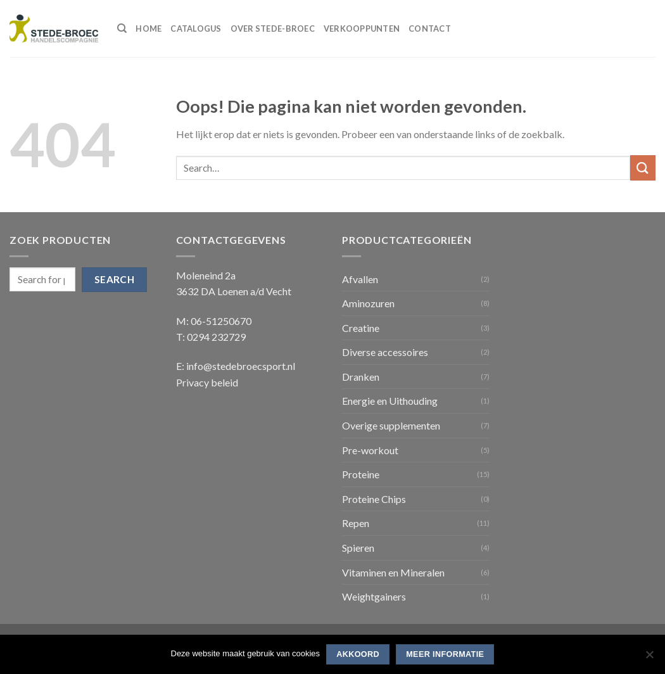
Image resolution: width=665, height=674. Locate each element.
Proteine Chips (374, 499)
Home (149, 28)
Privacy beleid (207, 382)
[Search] (122, 28)
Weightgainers (374, 596)
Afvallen (360, 279)
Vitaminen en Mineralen (393, 572)
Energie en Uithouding (390, 401)
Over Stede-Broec (273, 28)
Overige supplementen (391, 425)
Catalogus (195, 28)
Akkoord (357, 654)
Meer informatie (445, 654)
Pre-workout (370, 450)
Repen (355, 523)
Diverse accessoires (385, 352)
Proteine (360, 474)
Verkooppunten (362, 28)
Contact (429, 28)
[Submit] (643, 167)
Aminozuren (368, 303)
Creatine (360, 328)
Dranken (360, 377)
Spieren (358, 548)
